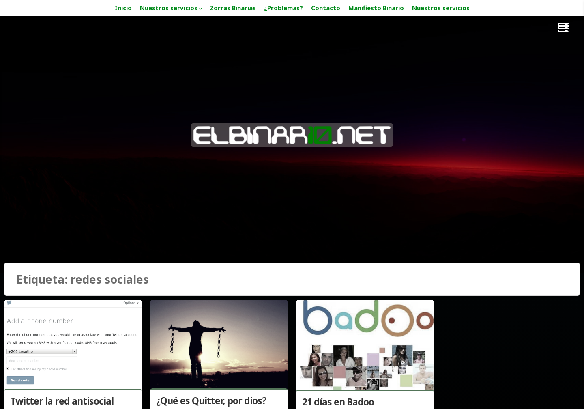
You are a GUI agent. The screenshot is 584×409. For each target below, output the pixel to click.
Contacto (325, 8)
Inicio (123, 8)
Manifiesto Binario (376, 8)
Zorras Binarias (233, 8)
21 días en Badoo (338, 401)
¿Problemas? (283, 8)
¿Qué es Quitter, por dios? (211, 400)
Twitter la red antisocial (62, 400)
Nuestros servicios (169, 8)
